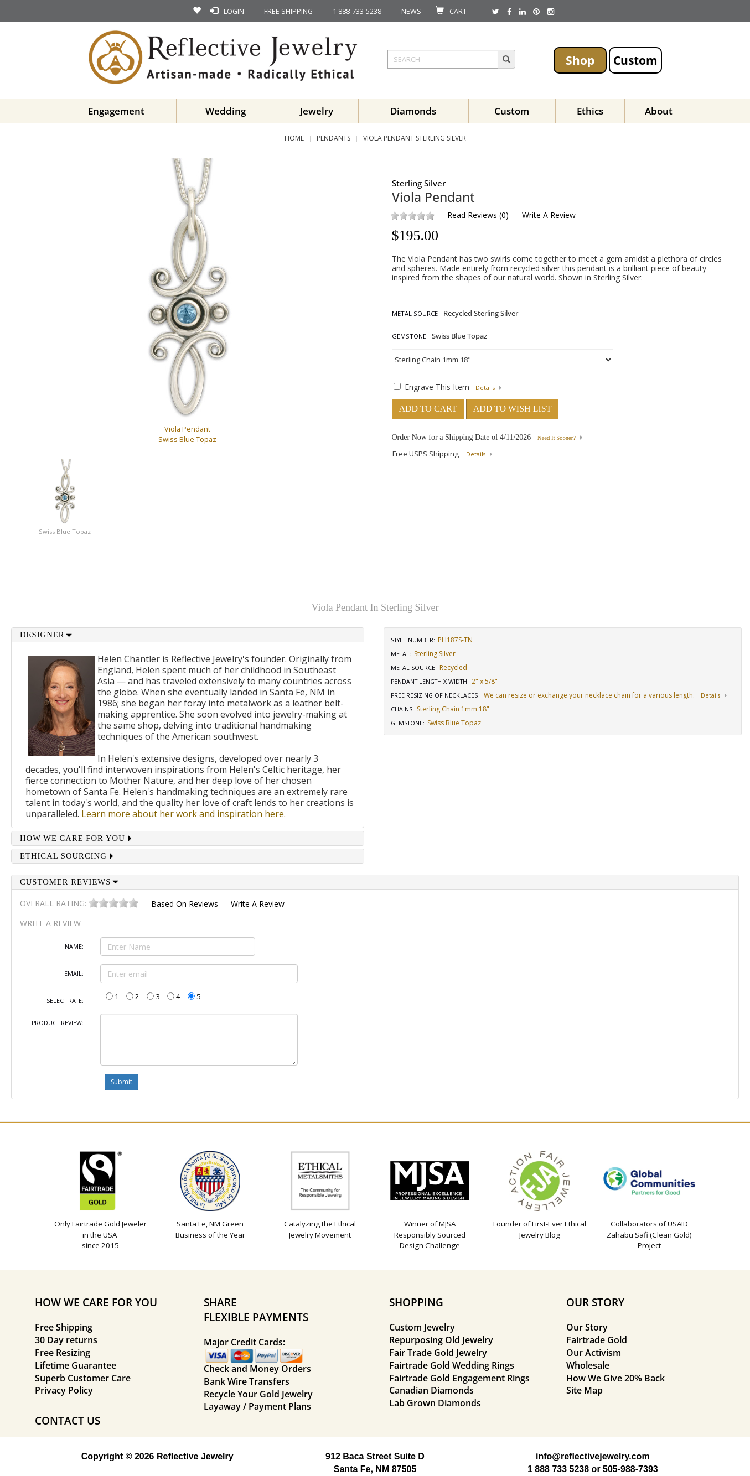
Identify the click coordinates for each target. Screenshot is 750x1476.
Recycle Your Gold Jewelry (258, 1394)
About (659, 111)
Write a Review (549, 215)
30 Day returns (66, 1340)
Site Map (584, 1390)
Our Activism (593, 1353)
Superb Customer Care (83, 1378)
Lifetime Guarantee (75, 1365)
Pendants (333, 138)
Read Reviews (472, 215)
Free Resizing (62, 1353)
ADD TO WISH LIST (512, 408)
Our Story (587, 1327)
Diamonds (413, 111)
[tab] (188, 635)
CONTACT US (67, 1420)
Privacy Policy (64, 1390)
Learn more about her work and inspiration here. (183, 814)
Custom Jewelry (422, 1327)
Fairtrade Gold (596, 1340)
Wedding (225, 111)
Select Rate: (65, 1001)
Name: (74, 946)
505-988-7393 (630, 1469)
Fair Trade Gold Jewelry (438, 1353)
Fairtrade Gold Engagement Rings (459, 1378)
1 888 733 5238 (558, 1469)
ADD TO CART (428, 408)
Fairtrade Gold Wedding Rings (451, 1365)
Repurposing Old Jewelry (441, 1340)
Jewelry (316, 111)
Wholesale (587, 1365)
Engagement (116, 111)
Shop (580, 60)
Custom (635, 60)
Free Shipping (63, 1327)
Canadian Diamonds (431, 1390)
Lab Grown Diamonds (435, 1403)
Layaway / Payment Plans (257, 1406)
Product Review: (58, 1023)
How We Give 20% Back (615, 1378)
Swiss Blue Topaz (65, 531)
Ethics (590, 111)
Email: (74, 974)
